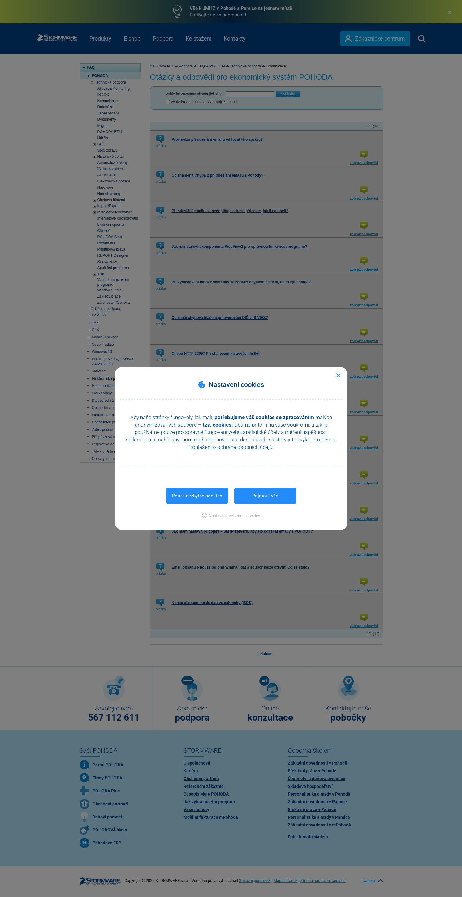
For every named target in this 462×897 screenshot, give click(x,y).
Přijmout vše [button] (265, 496)
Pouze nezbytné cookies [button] (197, 496)
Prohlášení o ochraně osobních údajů (230, 447)
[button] (231, 515)
